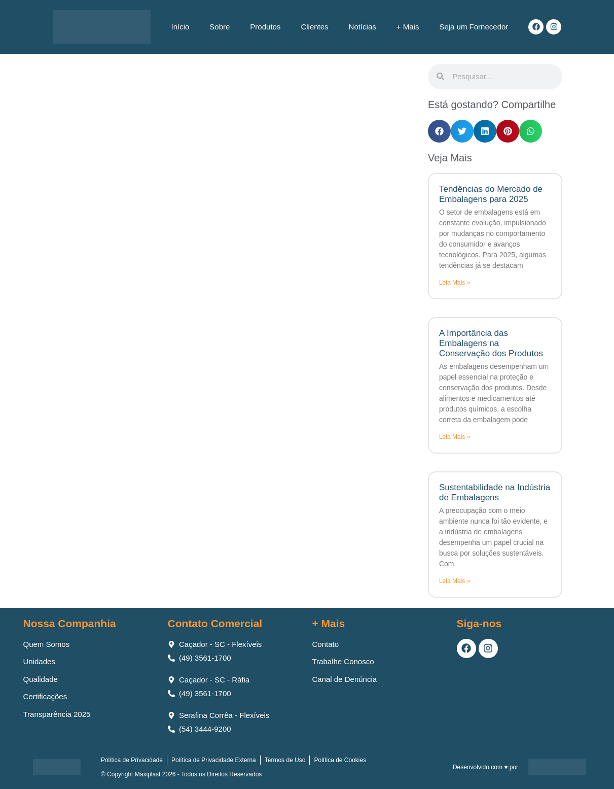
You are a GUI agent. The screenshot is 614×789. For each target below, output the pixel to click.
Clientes (314, 26)
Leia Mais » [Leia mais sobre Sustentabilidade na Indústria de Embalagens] (454, 581)
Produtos (265, 26)
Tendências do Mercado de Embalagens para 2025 (491, 194)
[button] (439, 131)
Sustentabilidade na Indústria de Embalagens (494, 492)
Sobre (219, 26)
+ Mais (407, 26)
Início (180, 26)
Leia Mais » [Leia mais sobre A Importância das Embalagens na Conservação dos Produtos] (454, 436)
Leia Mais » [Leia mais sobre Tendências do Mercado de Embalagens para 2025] (454, 282)
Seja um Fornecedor (473, 26)
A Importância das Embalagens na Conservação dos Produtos (491, 343)
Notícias (362, 26)
